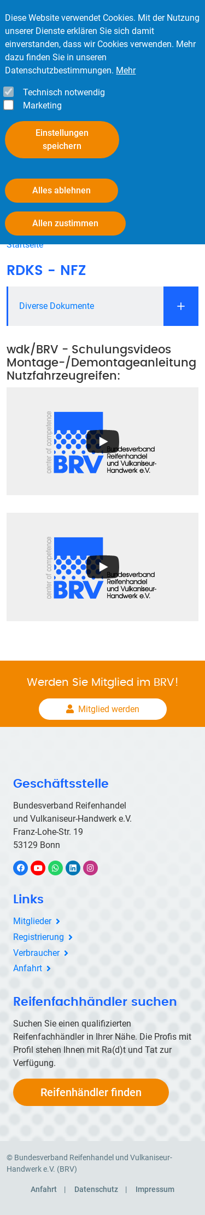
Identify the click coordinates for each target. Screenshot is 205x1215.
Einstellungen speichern (62, 139)
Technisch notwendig (64, 92)
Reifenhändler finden (91, 1092)
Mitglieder (32, 921)
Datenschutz (96, 1189)
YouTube (44, 868)
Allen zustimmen (65, 223)
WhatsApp (61, 868)
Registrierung (38, 937)
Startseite (25, 244)
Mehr (126, 70)
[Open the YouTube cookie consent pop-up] (102, 441)
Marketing (42, 105)
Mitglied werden (108, 709)
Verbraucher (36, 953)
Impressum (155, 1189)
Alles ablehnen (61, 190)
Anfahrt (27, 968)
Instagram (96, 868)
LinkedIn (78, 868)
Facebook (26, 868)
